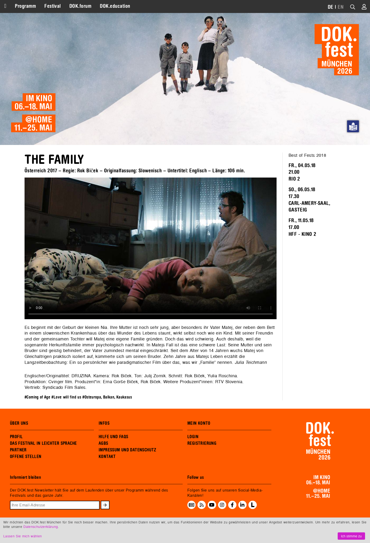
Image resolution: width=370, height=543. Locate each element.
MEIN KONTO (198, 423)
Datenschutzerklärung (40, 526)
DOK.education (115, 6)
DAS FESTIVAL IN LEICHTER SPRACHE (43, 443)
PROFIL (16, 436)
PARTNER (18, 450)
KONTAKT (107, 456)
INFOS (104, 423)
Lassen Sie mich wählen (22, 536)
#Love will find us (66, 397)
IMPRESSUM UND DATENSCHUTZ (127, 450)
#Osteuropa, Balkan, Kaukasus (107, 397)
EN (341, 7)
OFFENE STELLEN (25, 456)
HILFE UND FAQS (113, 436)
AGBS (103, 443)
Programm (25, 6)
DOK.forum (80, 6)
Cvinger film (60, 382)
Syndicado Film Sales (63, 387)
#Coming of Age (37, 397)
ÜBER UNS (19, 423)
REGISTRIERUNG (201, 443)
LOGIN (192, 436)
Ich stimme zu (351, 536)
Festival (52, 6)
